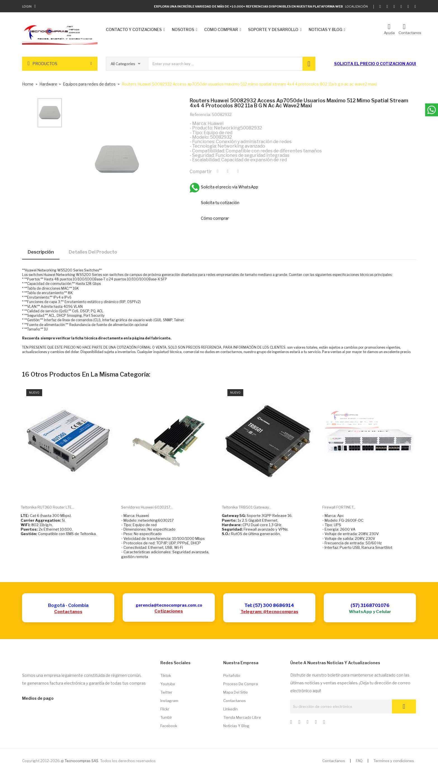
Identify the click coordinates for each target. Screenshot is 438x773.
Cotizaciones (168, 611)
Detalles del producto (93, 252)
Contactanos (68, 611)
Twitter (166, 692)
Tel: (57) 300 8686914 (269, 605)
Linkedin (230, 709)
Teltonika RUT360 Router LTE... (47, 507)
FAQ (359, 760)
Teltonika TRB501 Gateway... (246, 507)
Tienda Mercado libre (242, 717)
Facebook (168, 726)
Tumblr (166, 717)
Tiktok (165, 675)
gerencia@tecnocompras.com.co (168, 605)
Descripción (41, 252)
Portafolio (231, 675)
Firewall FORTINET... (339, 507)
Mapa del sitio (235, 692)
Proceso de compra (240, 684)
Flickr (164, 709)
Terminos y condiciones (393, 760)
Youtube (167, 684)
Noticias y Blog (236, 726)
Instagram (169, 700)
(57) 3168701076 (370, 605)
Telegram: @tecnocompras (269, 611)
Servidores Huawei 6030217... (147, 507)
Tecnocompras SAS (81, 760)
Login (27, 6)
